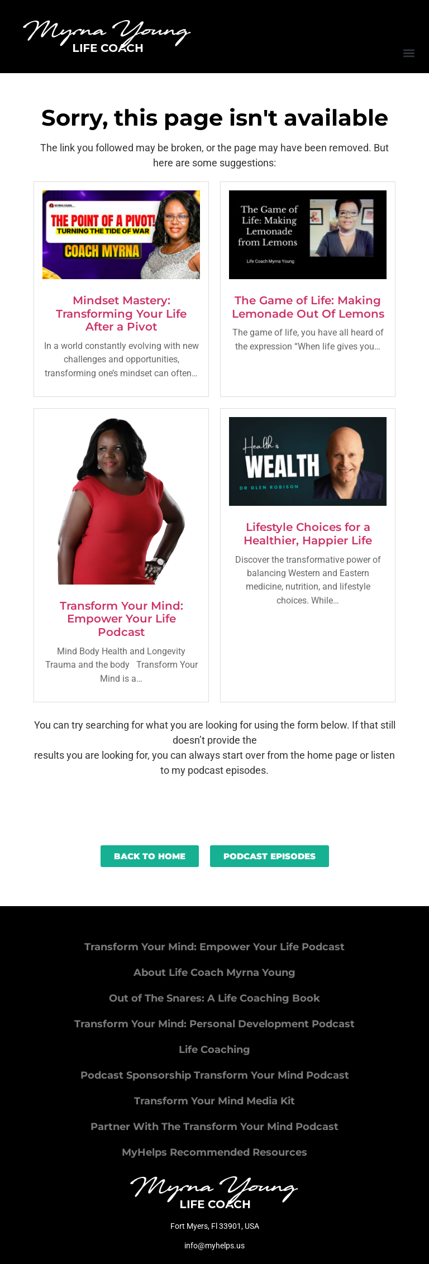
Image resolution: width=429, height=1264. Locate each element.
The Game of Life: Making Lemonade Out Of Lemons (308, 307)
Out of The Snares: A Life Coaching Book (214, 998)
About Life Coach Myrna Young (214, 972)
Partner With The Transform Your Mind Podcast (214, 1127)
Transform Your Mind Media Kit (214, 1101)
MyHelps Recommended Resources (214, 1152)
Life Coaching (214, 1049)
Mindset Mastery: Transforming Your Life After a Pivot (121, 314)
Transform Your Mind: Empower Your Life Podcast (121, 619)
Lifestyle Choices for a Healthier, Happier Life (308, 533)
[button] (408, 53)
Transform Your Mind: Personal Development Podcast (214, 1024)
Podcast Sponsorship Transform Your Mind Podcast (214, 1075)
